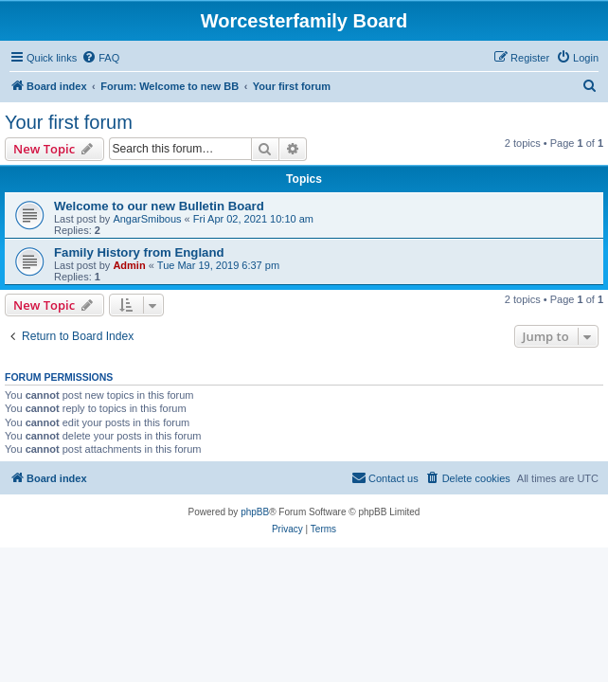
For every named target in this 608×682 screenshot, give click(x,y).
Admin (129, 265)
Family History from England (139, 252)
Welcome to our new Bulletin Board (159, 206)
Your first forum (69, 122)
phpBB (255, 512)
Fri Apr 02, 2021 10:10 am (253, 218)
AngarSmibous (147, 218)
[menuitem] (100, 57)
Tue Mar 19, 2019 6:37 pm (218, 265)
